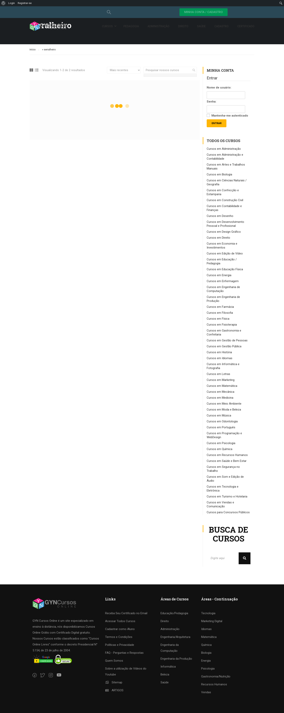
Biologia (206, 653)
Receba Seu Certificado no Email (126, 613)
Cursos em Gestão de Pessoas (227, 340)
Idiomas (206, 629)
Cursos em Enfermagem (223, 281)
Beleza (165, 674)
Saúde (201, 26)
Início (33, 49)
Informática (168, 666)
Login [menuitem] (11, 3)
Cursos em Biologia (219, 174)
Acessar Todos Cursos (120, 621)
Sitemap (113, 682)
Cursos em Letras (218, 374)
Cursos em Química (219, 449)
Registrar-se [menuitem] (25, 3)
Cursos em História (219, 352)
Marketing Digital (211, 621)
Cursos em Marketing (220, 380)
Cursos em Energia (219, 275)
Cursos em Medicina (220, 397)
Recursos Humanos (214, 684)
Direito (183, 26)
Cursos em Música (219, 415)
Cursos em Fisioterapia (222, 324)
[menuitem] (3, 3)
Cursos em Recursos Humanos (227, 455)
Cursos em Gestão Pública (224, 346)
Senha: (211, 101)
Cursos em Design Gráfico (224, 232)
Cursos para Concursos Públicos (228, 512)
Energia (206, 660)
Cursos (107, 26)
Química (206, 645)
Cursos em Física (218, 318)
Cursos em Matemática (222, 386)
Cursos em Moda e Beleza (224, 409)
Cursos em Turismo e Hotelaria (227, 496)
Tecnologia (208, 613)
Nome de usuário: (219, 87)
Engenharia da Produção (176, 658)
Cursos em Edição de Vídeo (225, 253)
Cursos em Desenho (220, 216)
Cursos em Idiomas (219, 358)
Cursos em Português (221, 427)
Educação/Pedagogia (174, 613)
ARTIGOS (114, 690)
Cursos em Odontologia (222, 421)
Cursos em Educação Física (225, 269)
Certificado (245, 26)
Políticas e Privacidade (119, 645)
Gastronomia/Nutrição (215, 676)
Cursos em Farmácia (220, 307)
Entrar (216, 123)
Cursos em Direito (218, 237)
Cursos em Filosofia (220, 313)
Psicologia (208, 668)
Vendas (206, 692)
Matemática (209, 637)
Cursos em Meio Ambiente (224, 403)
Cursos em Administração (224, 149)
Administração (158, 26)
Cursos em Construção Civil (225, 200)
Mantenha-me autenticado (229, 115)
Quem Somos (114, 660)
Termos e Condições (118, 637)
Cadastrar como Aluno (120, 629)
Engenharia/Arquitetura (175, 637)
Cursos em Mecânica (220, 392)
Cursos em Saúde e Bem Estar (227, 461)
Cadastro (221, 26)
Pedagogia (131, 26)
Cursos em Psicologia (221, 443)
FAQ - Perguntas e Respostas (124, 653)
